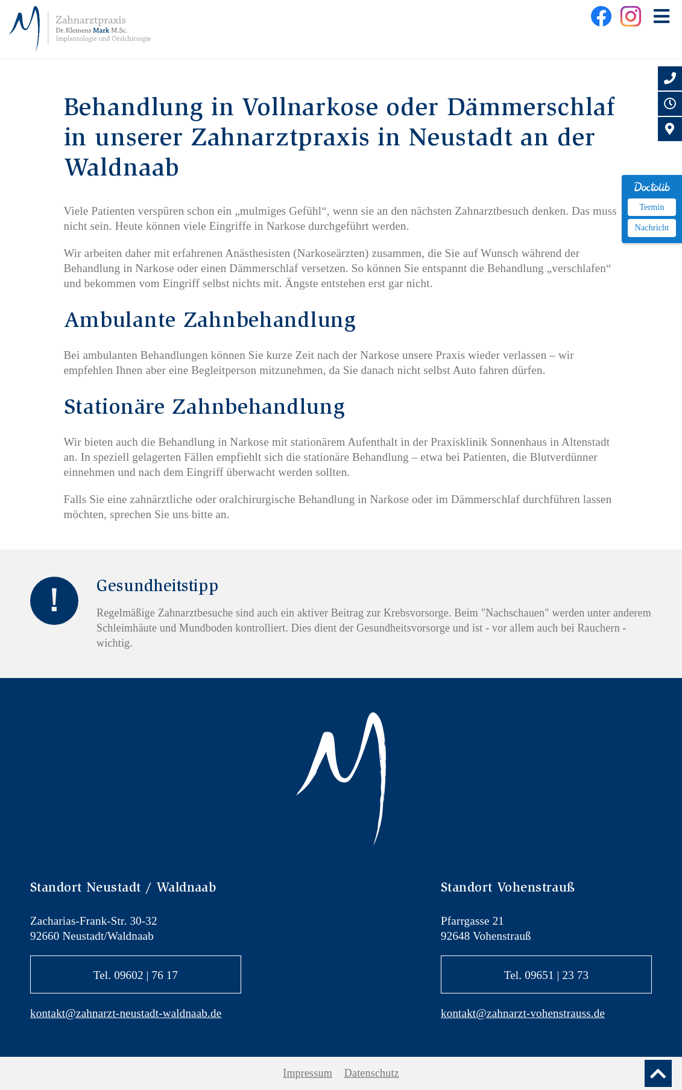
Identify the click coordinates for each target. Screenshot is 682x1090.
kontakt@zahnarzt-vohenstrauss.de (523, 1013)
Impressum (307, 1073)
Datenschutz (371, 1073)
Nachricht (652, 227)
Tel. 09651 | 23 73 (546, 975)
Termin (651, 207)
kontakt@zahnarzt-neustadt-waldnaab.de (125, 1013)
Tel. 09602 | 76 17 (135, 975)
